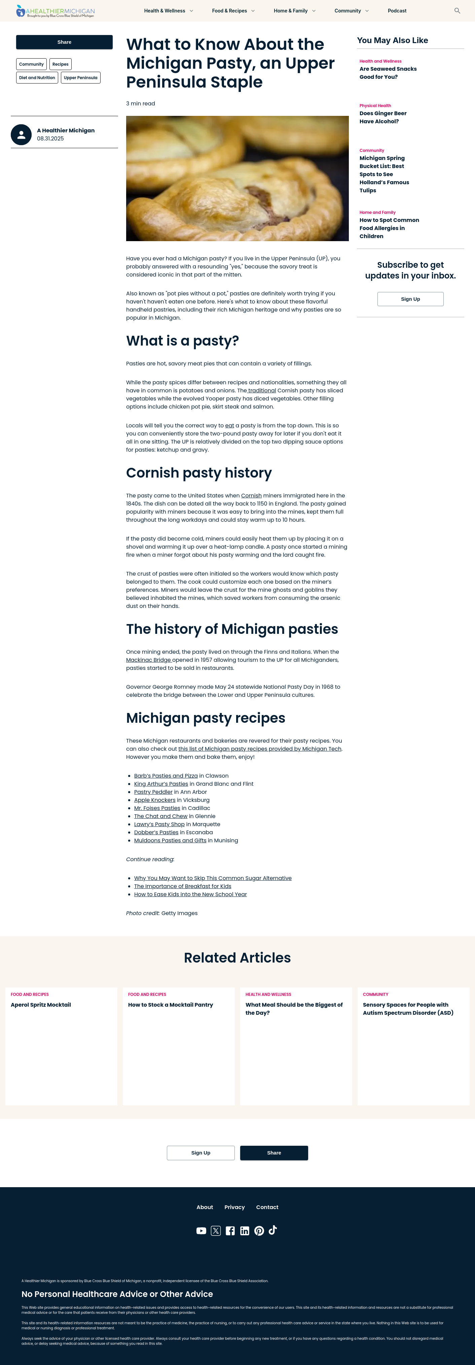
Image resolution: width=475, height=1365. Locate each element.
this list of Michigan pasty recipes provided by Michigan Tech (259, 749)
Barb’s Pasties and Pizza (166, 776)
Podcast (397, 11)
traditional (261, 390)
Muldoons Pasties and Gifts (170, 840)
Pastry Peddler (153, 792)
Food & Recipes (233, 11)
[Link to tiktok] (274, 1232)
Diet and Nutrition (37, 77)
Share (64, 42)
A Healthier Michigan (66, 130)
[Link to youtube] (201, 1232)
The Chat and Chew (160, 816)
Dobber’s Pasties (156, 832)
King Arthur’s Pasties (161, 784)
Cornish (251, 495)
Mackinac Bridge (149, 660)
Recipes (60, 64)
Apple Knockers (155, 800)
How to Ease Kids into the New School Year (190, 894)
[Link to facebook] (230, 1232)
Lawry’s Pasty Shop (159, 824)
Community (352, 11)
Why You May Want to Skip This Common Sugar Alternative (213, 878)
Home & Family (295, 11)
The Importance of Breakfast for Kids (182, 886)
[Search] (457, 11)
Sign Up (410, 299)
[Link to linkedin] (245, 1232)
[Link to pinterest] (259, 1232)
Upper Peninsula (81, 77)
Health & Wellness (169, 11)
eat (229, 425)
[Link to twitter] (216, 1232)
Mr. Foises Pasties (157, 808)
